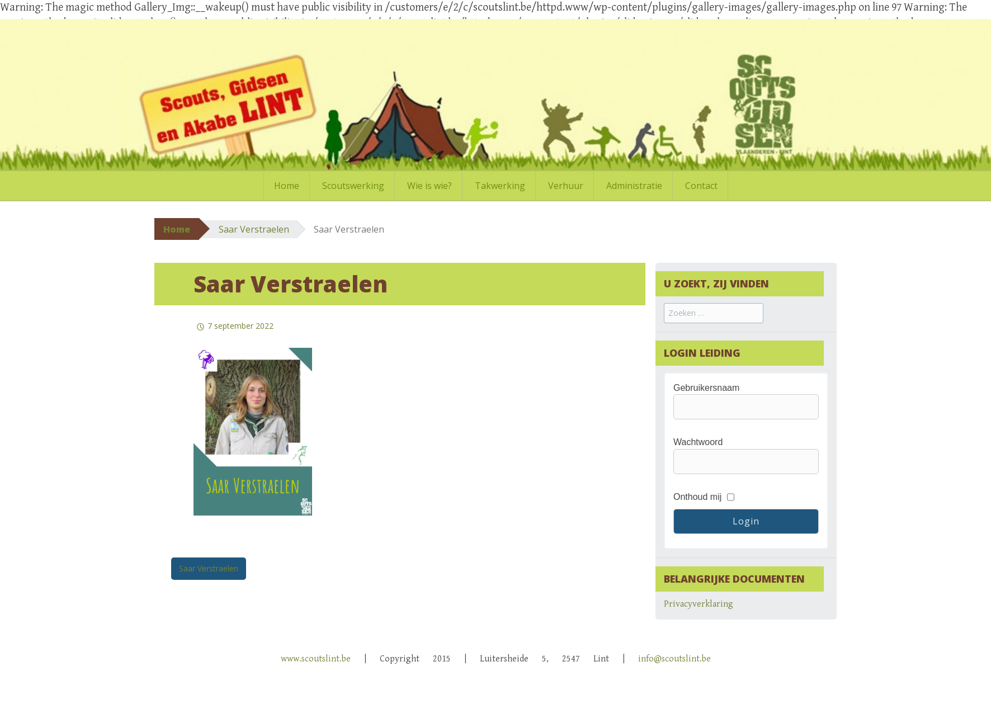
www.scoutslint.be (316, 659)
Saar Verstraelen (254, 229)
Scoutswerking (353, 185)
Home (286, 185)
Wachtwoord (698, 442)
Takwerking (500, 185)
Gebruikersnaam (706, 388)
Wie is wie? (429, 185)
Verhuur (565, 185)
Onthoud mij (697, 497)
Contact (701, 185)
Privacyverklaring (698, 604)
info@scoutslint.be (674, 659)
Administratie (634, 185)
